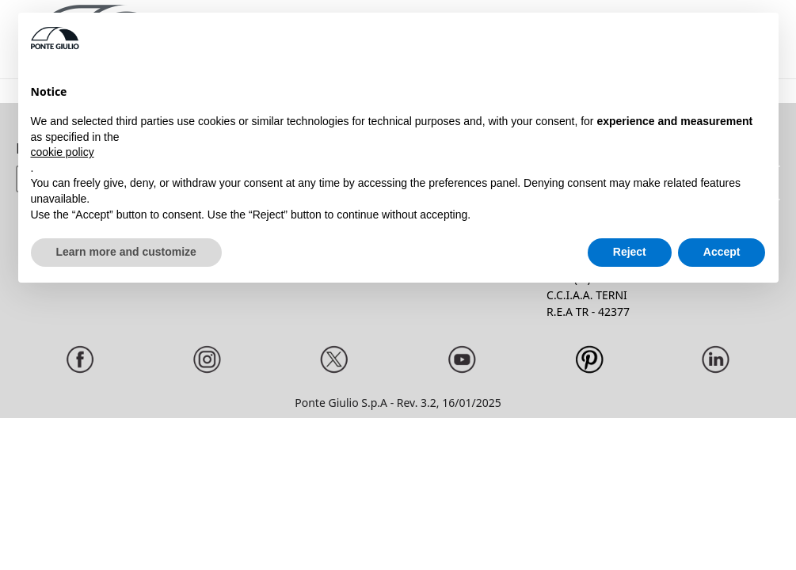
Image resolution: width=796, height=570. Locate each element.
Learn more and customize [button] (126, 251)
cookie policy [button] (62, 152)
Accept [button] (722, 251)
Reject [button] (629, 251)
